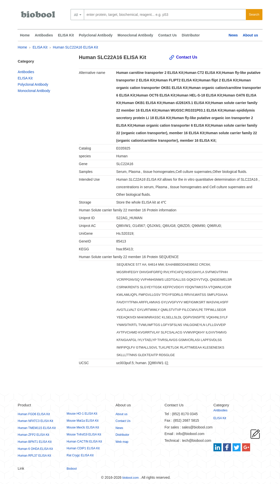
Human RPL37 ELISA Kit (34, 455)
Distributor (191, 35)
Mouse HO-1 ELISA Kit (82, 413)
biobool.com (131, 477)
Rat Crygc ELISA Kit (80, 455)
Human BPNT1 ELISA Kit (35, 442)
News (233, 35)
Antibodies (44, 35)
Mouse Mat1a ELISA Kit (82, 420)
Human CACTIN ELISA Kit (84, 441)
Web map (122, 442)
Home (25, 35)
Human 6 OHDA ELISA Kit (35, 449)
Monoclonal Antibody (135, 35)
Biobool (72, 468)
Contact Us (167, 35)
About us (250, 35)
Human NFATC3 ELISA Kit (35, 421)
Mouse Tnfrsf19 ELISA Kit (84, 434)
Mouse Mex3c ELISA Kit (83, 427)
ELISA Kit (66, 35)
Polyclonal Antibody (96, 35)
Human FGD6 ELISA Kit (34, 414)
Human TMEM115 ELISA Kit (37, 428)
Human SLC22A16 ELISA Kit (75, 47)
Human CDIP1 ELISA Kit (83, 448)
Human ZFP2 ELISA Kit (33, 435)
